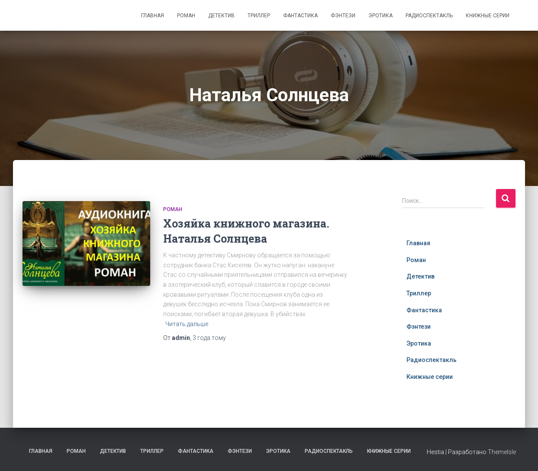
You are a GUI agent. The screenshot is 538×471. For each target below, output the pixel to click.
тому (209, 337)
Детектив (221, 16)
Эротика (380, 16)
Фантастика (300, 16)
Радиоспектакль (429, 16)
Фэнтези (343, 16)
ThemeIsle (502, 452)
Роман (186, 16)
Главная (152, 16)
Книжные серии (487, 16)
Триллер (259, 16)
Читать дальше (186, 323)
